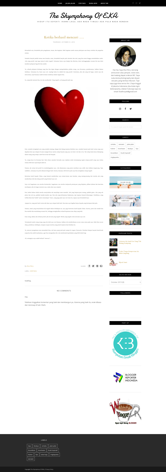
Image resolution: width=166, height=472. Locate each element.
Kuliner (113, 149)
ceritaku (33, 271)
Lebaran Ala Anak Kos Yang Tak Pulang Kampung (130, 242)
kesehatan (121, 149)
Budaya (130, 149)
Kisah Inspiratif (125, 153)
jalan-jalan (130, 144)
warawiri (121, 144)
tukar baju (44, 455)
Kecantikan (114, 153)
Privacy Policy (49, 469)
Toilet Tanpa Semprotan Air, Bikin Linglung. (129, 252)
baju (29, 446)
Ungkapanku (115, 157)
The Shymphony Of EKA (83, 15)
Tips (137, 149)
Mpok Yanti (123, 262)
